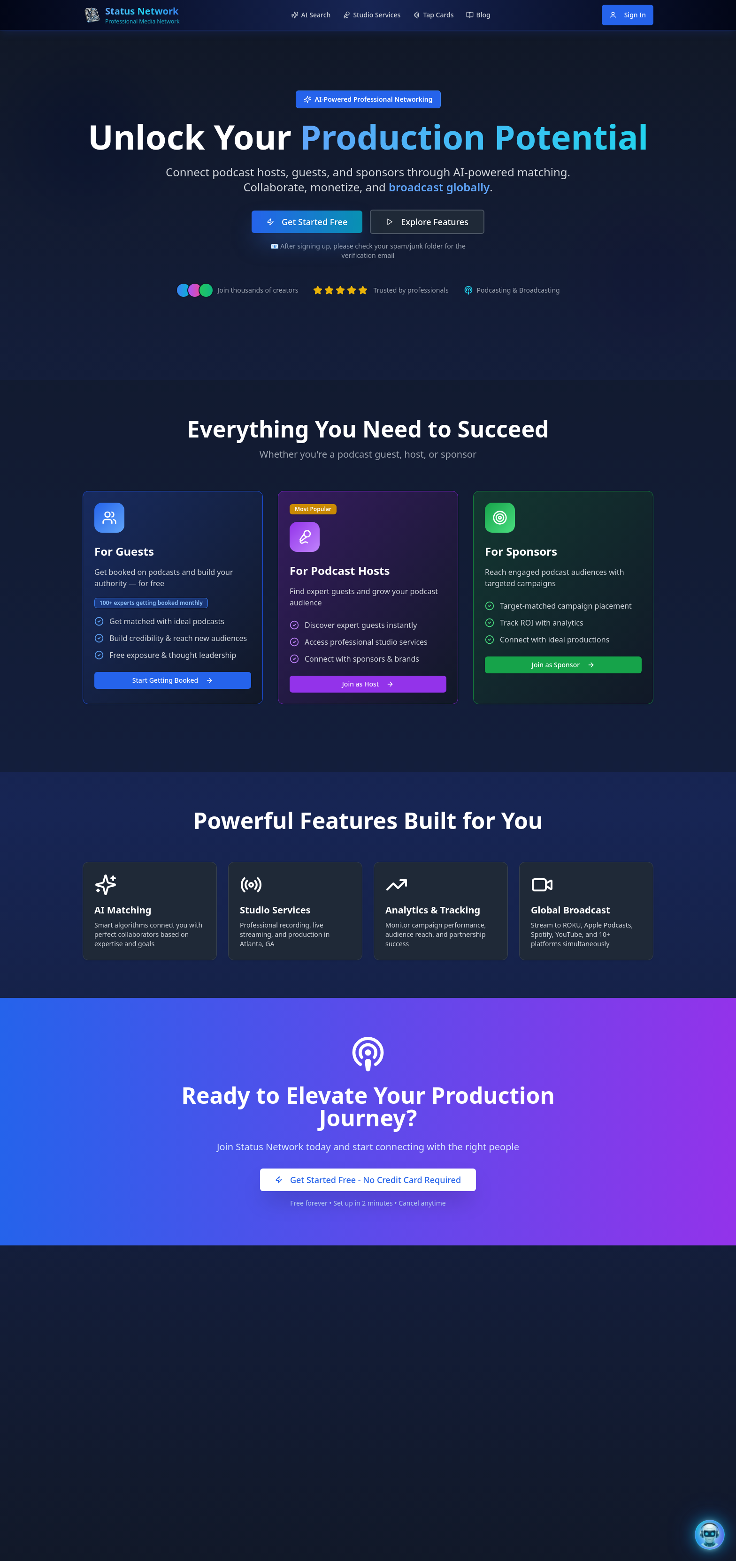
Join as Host (368, 683)
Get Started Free (307, 221)
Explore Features (427, 221)
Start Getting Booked (173, 680)
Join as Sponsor (563, 664)
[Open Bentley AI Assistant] (710, 1535)
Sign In (627, 14)
